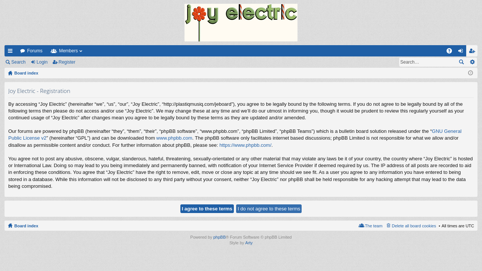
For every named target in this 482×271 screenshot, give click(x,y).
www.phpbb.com (174, 138)
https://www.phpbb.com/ (246, 145)
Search (18, 62)
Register (67, 62)
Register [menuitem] (473, 52)
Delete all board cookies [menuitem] (414, 226)
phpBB (219, 237)
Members (68, 50)
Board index (26, 226)
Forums (35, 50)
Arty (249, 243)
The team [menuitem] (373, 226)
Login (42, 62)
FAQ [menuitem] (451, 52)
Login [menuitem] (462, 52)
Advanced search (472, 62)
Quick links (12, 52)
